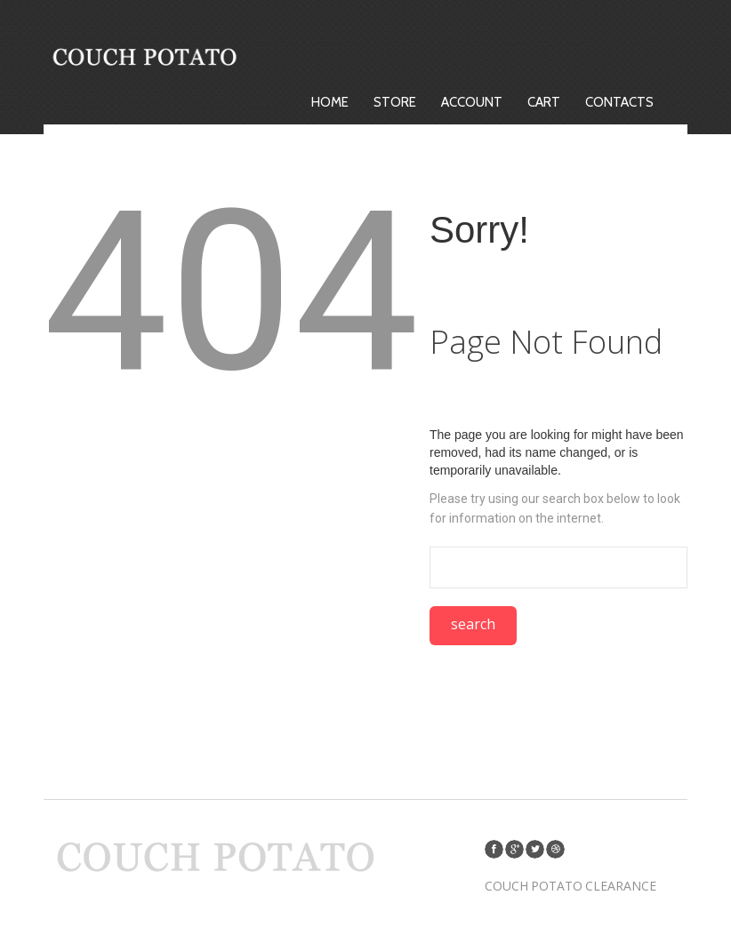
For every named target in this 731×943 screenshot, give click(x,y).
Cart (544, 102)
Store (395, 102)
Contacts (620, 102)
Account (472, 102)
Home (330, 102)
